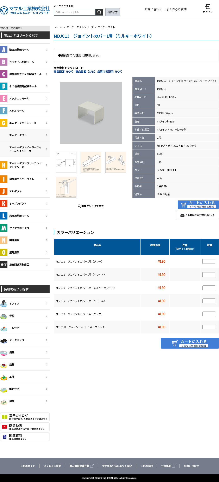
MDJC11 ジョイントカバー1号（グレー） (80, 261)
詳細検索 (113, 12)
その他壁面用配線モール (18, 86)
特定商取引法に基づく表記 (117, 466)
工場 (7, 376)
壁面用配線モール (14, 49)
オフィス (9, 303)
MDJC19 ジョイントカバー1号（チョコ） (80, 314)
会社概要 (168, 466)
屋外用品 (9, 252)
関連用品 (9, 240)
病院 (7, 352)
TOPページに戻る (10, 28)
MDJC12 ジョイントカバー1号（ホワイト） (81, 274)
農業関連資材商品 (14, 264)
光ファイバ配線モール (17, 62)
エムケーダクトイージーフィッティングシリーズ (25, 149)
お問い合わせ (153, 9)
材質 (136, 178)
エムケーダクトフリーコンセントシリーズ (21, 165)
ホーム (58, 27)
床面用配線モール (14, 215)
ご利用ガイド (27, 466)
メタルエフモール (14, 98)
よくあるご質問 (176, 9)
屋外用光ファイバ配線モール (21, 74)
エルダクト (11, 191)
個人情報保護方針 (81, 466)
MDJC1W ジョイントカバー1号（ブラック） (81, 327)
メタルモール (12, 110)
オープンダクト (13, 203)
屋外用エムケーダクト (17, 179)
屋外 (7, 401)
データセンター (13, 340)
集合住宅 (9, 389)
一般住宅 (9, 328)
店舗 (7, 364)
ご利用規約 (146, 466)
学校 (7, 315)
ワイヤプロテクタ (14, 228)
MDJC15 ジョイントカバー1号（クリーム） (81, 300)
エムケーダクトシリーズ (80, 27)
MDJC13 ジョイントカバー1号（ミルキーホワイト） (86, 287)
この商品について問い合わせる (200, 215)
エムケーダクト (106, 27)
